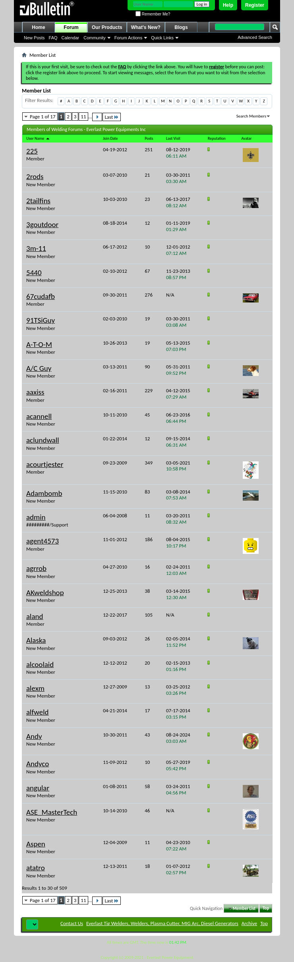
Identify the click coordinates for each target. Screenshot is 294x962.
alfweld (37, 712)
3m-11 (36, 248)
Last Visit (173, 138)
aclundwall (42, 440)
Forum (71, 27)
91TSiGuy (40, 320)
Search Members (251, 116)
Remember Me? (152, 14)
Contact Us (71, 923)
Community (94, 37)
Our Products (107, 27)
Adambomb (44, 493)
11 (83, 117)
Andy (34, 736)
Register (254, 5)
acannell (39, 416)
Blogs (181, 27)
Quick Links (162, 37)
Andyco (37, 763)
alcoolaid (40, 664)
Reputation (217, 138)
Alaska (36, 640)
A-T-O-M (39, 344)
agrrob (36, 568)
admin (36, 517)
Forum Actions (128, 37)
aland (34, 616)
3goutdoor (42, 224)
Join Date (110, 138)
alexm (35, 688)
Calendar (70, 37)
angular (37, 787)
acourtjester (44, 464)
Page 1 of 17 (43, 117)
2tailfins (38, 200)
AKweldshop (45, 592)
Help (228, 5)
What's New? (146, 27)
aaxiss (35, 392)
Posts (149, 138)
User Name (38, 138)
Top (266, 908)
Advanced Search (255, 37)
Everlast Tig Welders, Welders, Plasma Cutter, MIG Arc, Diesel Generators (162, 923)
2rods (34, 176)
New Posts (34, 37)
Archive (249, 923)
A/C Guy (38, 368)
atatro (35, 867)
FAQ (53, 37)
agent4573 (42, 541)
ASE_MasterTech (51, 812)
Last (111, 117)
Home (38, 27)
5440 (34, 272)
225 (32, 151)
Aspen (35, 843)
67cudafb (40, 296)
